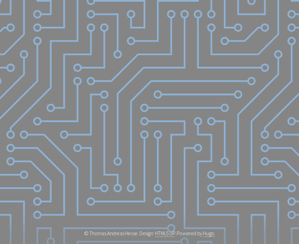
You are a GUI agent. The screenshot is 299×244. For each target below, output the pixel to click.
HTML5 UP (165, 233)
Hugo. (209, 233)
